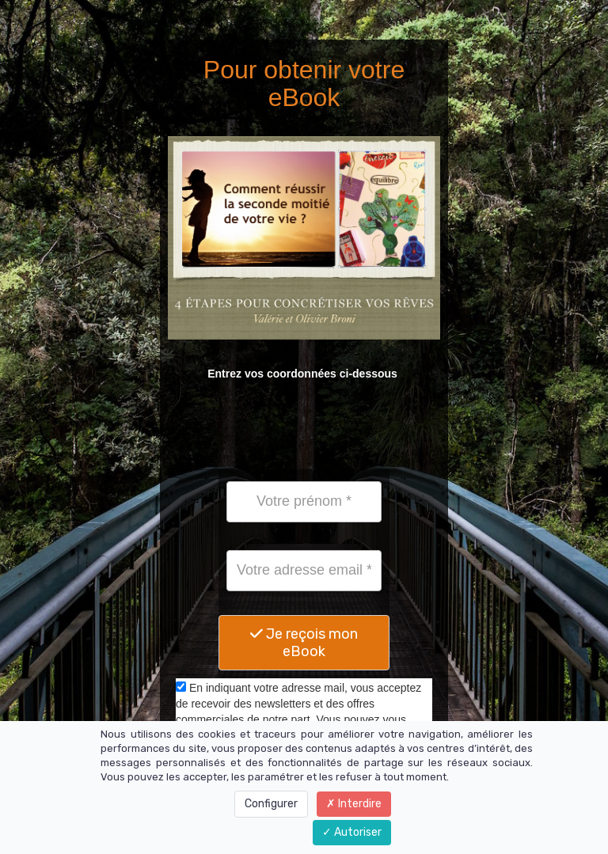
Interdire (354, 803)
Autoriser (352, 832)
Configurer (271, 803)
